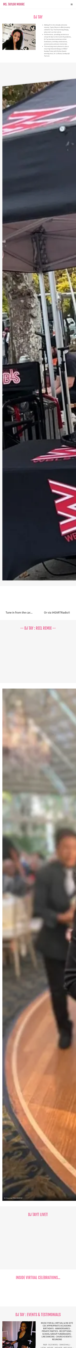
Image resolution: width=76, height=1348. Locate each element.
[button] (72, 4)
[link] (14, 5)
